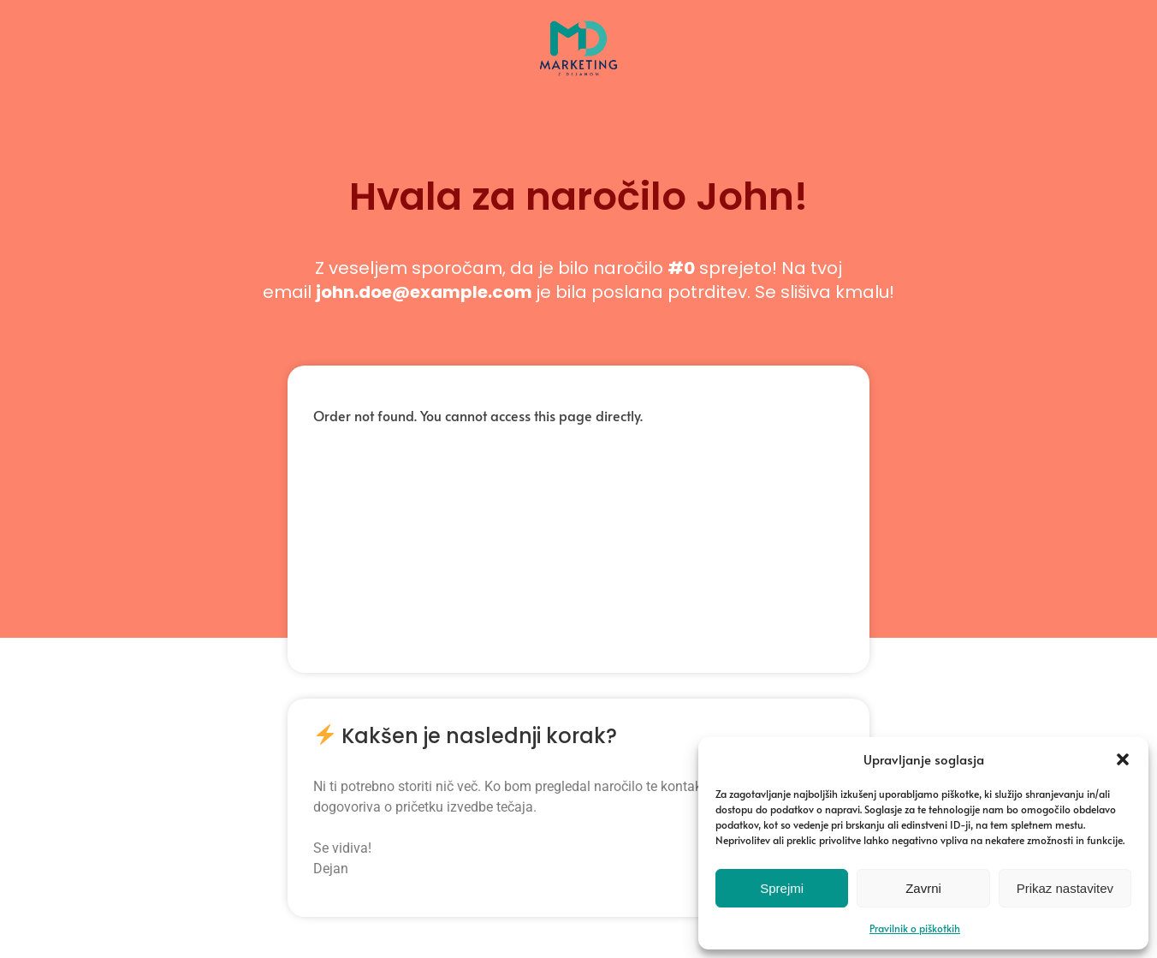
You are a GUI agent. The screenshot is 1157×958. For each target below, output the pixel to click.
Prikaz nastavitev (1065, 888)
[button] (1122, 759)
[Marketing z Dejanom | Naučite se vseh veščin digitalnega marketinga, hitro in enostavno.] (578, 73)
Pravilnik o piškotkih (914, 928)
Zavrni (923, 888)
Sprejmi (782, 888)
